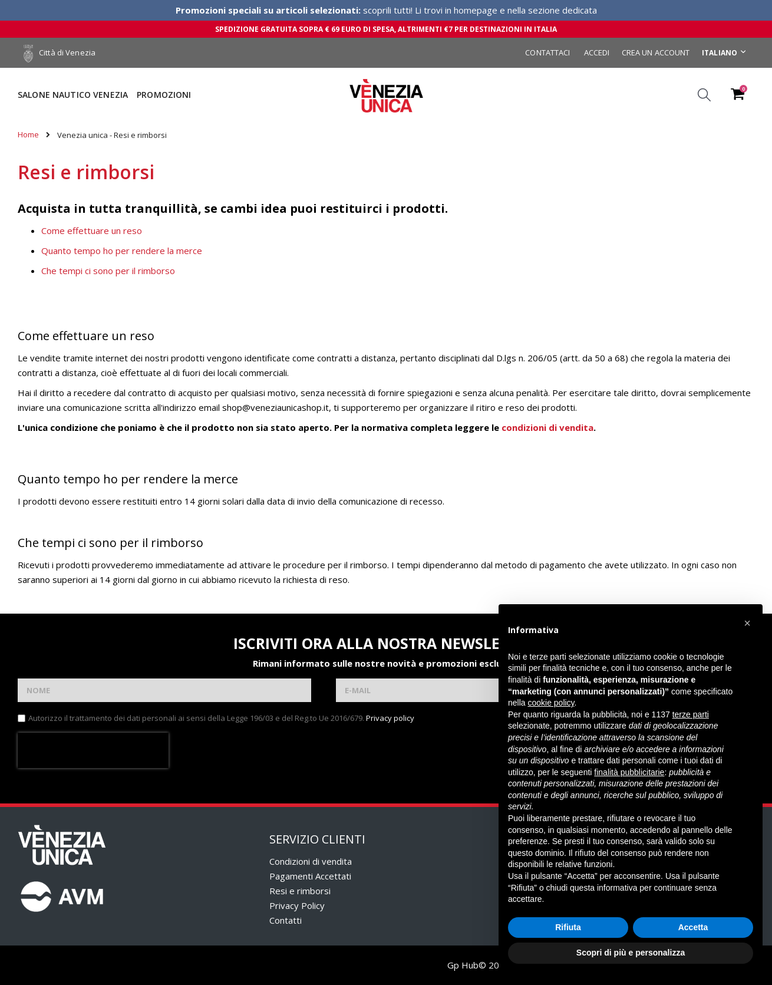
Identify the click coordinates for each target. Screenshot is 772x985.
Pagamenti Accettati (310, 876)
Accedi (597, 52)
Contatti (285, 920)
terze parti (690, 714)
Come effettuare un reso (91, 230)
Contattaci (547, 52)
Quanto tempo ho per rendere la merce (121, 250)
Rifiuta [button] (568, 927)
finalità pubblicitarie (629, 772)
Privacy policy (390, 718)
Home (28, 134)
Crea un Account (656, 52)
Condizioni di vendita (310, 861)
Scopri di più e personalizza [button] (630, 952)
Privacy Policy (297, 905)
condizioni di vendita (547, 427)
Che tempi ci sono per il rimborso (108, 270)
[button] (747, 623)
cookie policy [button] (550, 702)
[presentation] (93, 750)
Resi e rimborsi (300, 891)
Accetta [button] (693, 927)
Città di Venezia (59, 52)
